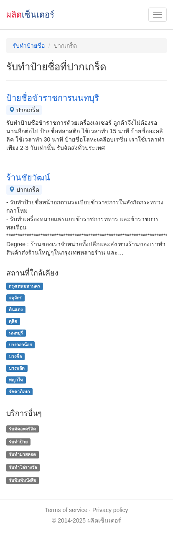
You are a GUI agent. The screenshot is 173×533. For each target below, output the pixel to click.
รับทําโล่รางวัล (23, 467)
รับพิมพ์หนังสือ (22, 480)
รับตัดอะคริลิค (22, 428)
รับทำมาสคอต (22, 454)
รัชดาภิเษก (19, 391)
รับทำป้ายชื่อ (29, 45)
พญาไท (16, 379)
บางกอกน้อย (20, 344)
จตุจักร (15, 297)
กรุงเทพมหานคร (24, 285)
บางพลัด (17, 368)
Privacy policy (110, 510)
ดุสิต (13, 321)
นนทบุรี (16, 332)
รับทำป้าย (18, 441)
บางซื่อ (15, 356)
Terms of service (66, 510)
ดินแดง (16, 309)
